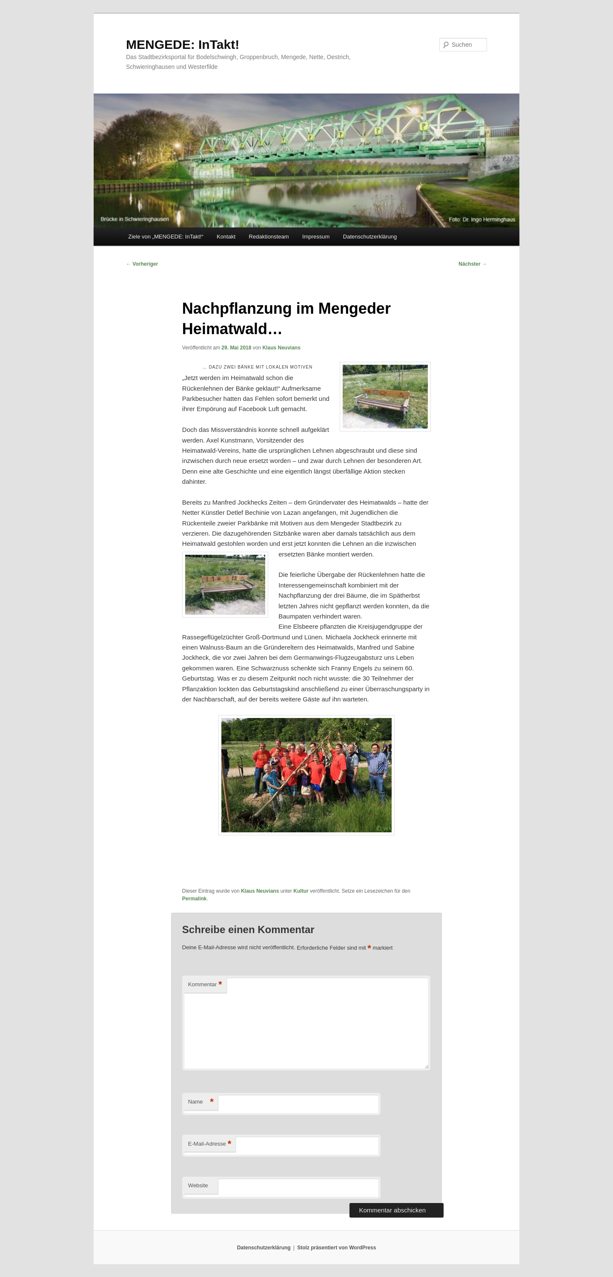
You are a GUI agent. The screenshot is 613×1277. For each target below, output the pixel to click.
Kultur (300, 891)
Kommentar (205, 985)
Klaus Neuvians (281, 348)
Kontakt (226, 236)
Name (201, 1102)
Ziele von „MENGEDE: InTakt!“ (165, 236)
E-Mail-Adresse (209, 1144)
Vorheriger (142, 264)
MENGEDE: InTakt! (182, 44)
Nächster (472, 264)
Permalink (194, 899)
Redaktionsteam (269, 236)
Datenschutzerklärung (370, 236)
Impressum (315, 236)
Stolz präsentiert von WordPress (336, 1248)
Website (198, 1185)
